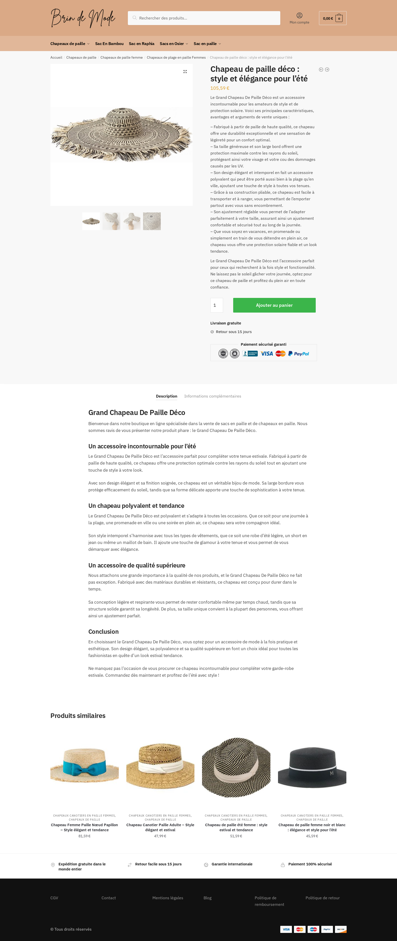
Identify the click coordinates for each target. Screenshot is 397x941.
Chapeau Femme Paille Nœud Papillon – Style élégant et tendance (84, 827)
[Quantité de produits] (216, 305)
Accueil (56, 57)
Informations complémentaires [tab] (212, 396)
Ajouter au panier (274, 305)
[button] (185, 72)
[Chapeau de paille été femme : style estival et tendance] (236, 767)
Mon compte (299, 18)
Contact (109, 897)
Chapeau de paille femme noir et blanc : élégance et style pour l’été (312, 827)
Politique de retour (323, 897)
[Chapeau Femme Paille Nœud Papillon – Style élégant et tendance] (84, 767)
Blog (207, 897)
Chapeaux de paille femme (122, 57)
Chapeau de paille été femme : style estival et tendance (236, 827)
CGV (54, 897)
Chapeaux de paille (81, 57)
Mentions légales (167, 897)
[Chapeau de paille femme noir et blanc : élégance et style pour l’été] (312, 767)
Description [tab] (166, 396)
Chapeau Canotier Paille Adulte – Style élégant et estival (160, 827)
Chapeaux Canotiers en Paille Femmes (84, 815)
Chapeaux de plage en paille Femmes (176, 57)
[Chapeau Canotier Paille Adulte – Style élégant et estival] (160, 767)
